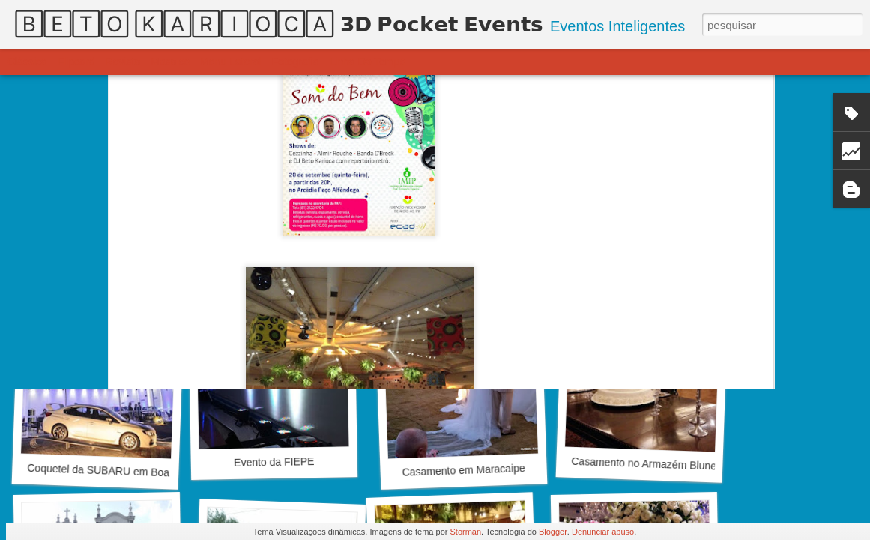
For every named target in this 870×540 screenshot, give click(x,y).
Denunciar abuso (603, 531)
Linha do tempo (368, 62)
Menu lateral (231, 62)
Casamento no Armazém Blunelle (649, 463)
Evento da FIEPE (274, 462)
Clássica (27, 62)
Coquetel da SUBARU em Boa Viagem (117, 471)
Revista (122, 62)
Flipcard (76, 62)
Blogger (553, 531)
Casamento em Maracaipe (463, 470)
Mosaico (170, 62)
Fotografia (295, 62)
